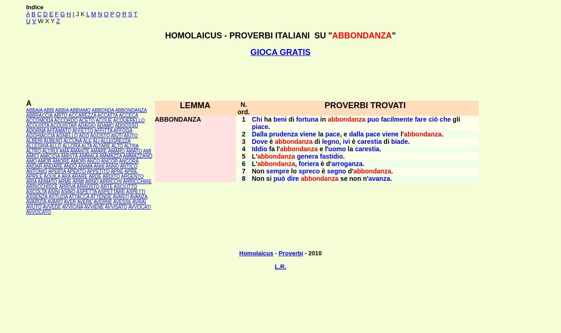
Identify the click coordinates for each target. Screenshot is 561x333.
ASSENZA (37, 196)
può (279, 178)
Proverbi (291, 253)
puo (373, 119)
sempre (278, 171)
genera (307, 156)
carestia (370, 141)
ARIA (31, 181)
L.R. (280, 266)
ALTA (86, 145)
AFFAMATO (59, 130)
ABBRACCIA (39, 115)
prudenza (283, 134)
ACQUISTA (37, 125)
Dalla (259, 134)
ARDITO (111, 176)
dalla (356, 134)
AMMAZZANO (138, 156)
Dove (260, 141)
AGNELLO (67, 135)
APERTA (57, 171)
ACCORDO (66, 120)
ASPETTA (86, 191)
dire (293, 178)
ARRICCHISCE (42, 186)
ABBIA (61, 110)
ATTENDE (101, 196)
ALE (87, 140)
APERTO (76, 171)
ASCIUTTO (125, 186)
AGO (84, 135)
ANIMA (85, 166)
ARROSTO (88, 186)
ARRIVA (67, 186)
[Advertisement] (280, 78)
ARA (66, 176)
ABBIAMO (80, 110)
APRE (117, 171)
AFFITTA (103, 130)
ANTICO (128, 166)
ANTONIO (36, 171)
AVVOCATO (38, 212)
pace (332, 134)
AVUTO (34, 207)
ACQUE (104, 120)
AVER (70, 201)
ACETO (86, 120)
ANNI (99, 166)
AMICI (32, 156)
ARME (65, 181)
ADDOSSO (126, 125)
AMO (31, 161)
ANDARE (53, 166)
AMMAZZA (110, 156)
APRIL (131, 171)
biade (399, 141)
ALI (96, 140)
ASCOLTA (36, 191)
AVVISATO (116, 207)
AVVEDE (52, 207)
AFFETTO (82, 130)
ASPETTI (136, 191)
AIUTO (131, 135)
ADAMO (105, 125)
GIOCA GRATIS (281, 52)
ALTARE (101, 145)
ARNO (92, 181)
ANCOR (109, 161)
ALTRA (131, 145)
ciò (433, 119)
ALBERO (52, 140)
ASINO (68, 191)
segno (336, 171)
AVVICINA (72, 207)
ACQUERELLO (129, 120)
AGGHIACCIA (40, 135)
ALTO (117, 145)
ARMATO (47, 181)
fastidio (331, 156)
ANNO (112, 166)
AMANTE (80, 151)
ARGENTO (132, 176)
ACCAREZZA (82, 115)
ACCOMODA (39, 120)
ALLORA (71, 145)
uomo (337, 149)
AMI (147, 151)
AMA (64, 151)
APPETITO (98, 171)
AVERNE (102, 201)
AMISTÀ (69, 156)
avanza (379, 178)
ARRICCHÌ (110, 181)
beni (280, 119)
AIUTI (117, 135)
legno (330, 141)
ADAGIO (87, 125)
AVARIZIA (36, 201)
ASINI (54, 191)
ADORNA (36, 130)
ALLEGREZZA (115, 140)
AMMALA (89, 156)
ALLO (55, 145)
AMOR (45, 161)
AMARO (116, 151)
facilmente (397, 119)
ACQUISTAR (63, 125)
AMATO (134, 151)
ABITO (61, 115)
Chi (257, 119)
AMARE (99, 151)
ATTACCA (79, 196)
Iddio (259, 149)
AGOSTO (100, 135)
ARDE (95, 176)
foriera (309, 163)
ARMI (78, 181)
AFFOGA (122, 130)
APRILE (34, 176)
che (445, 119)
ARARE (79, 176)
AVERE (84, 201)
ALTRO (34, 151)
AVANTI (121, 196)
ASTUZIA (58, 196)
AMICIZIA (50, 156)
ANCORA (128, 161)
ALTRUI (50, 151)
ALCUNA (72, 140)
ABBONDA (103, 110)
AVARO (55, 201)
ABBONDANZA (131, 110)
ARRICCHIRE (137, 181)
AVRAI (139, 201)
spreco (309, 171)
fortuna (307, 119)
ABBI (48, 110)
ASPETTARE (111, 191)
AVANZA (139, 196)
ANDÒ (70, 166)
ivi (346, 141)
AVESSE (122, 201)
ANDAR (34, 166)
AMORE (61, 161)
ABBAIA (34, 110)
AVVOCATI (139, 207)
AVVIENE (94, 207)
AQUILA (51, 176)
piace (260, 126)
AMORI (78, 161)
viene (308, 134)
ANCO (93, 161)
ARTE (106, 186)
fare (421, 119)
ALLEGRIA (37, 145)
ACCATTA (107, 115)
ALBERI (34, 140)
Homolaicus (256, 253)
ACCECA (128, 115)
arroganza (347, 163)
